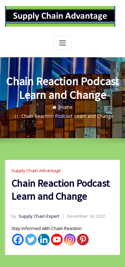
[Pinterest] (83, 230)
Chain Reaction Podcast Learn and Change (77, 108)
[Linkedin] (44, 230)
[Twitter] (31, 230)
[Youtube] (57, 230)
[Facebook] (18, 230)
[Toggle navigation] (63, 43)
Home (18, 108)
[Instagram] (70, 230)
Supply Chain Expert (33, 207)
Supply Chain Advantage (34, 162)
